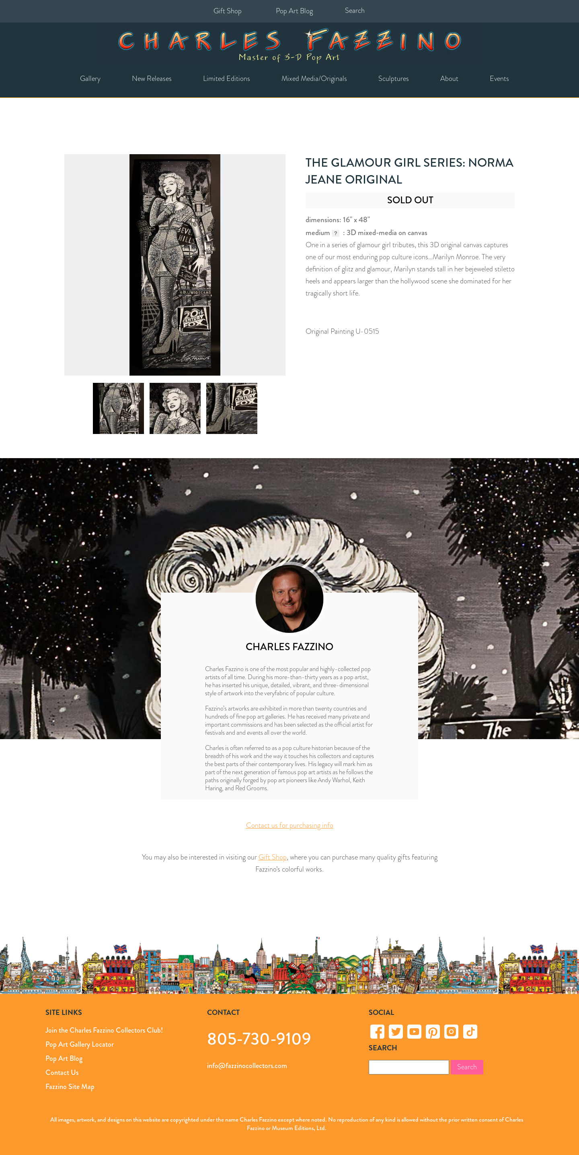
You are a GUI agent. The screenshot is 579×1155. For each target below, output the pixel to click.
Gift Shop (228, 11)
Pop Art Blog (294, 11)
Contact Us (61, 1072)
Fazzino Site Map (69, 1086)
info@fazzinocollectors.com (247, 1065)
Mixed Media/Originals (314, 78)
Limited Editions (226, 78)
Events (499, 78)
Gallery (90, 78)
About (449, 78)
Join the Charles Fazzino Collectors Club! (104, 1030)
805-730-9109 (259, 1038)
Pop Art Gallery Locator (79, 1044)
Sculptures (393, 78)
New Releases (152, 78)
